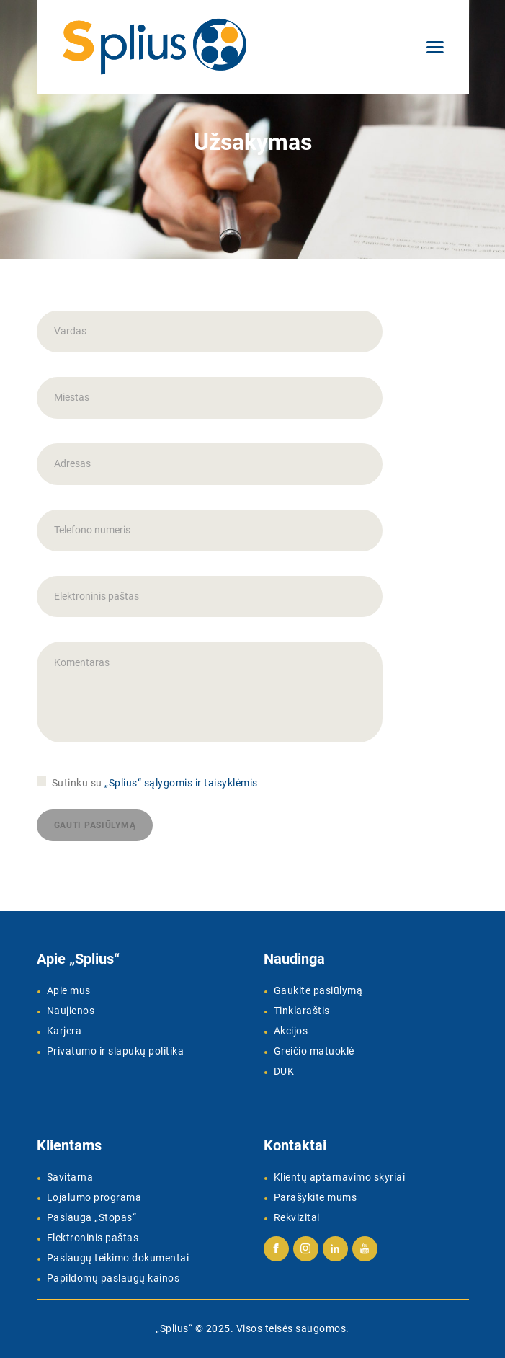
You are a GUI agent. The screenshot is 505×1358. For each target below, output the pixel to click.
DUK (284, 1071)
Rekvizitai (297, 1217)
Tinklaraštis (302, 1010)
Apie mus (69, 990)
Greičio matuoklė (314, 1051)
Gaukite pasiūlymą (318, 990)
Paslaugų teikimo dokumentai (118, 1258)
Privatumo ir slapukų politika (115, 1051)
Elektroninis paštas (93, 1237)
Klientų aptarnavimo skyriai (340, 1177)
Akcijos (291, 1031)
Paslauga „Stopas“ (92, 1217)
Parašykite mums (315, 1197)
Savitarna (70, 1177)
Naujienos (71, 1010)
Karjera (64, 1031)
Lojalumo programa (94, 1197)
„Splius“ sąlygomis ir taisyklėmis (181, 783)
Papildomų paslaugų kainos (113, 1278)
